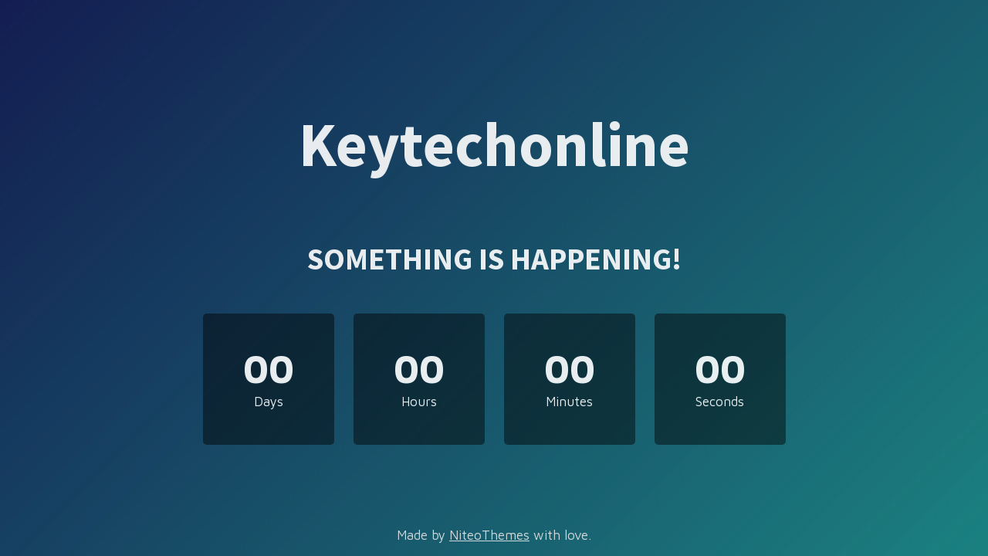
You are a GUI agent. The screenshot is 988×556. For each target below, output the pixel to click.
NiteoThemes (489, 535)
